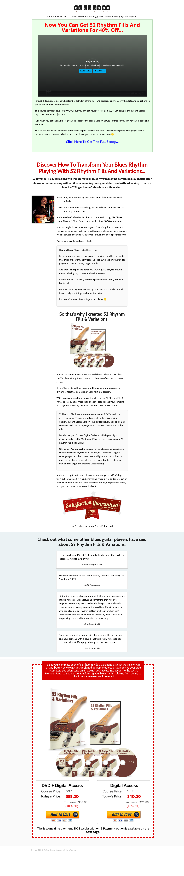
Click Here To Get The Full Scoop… (92, 141)
